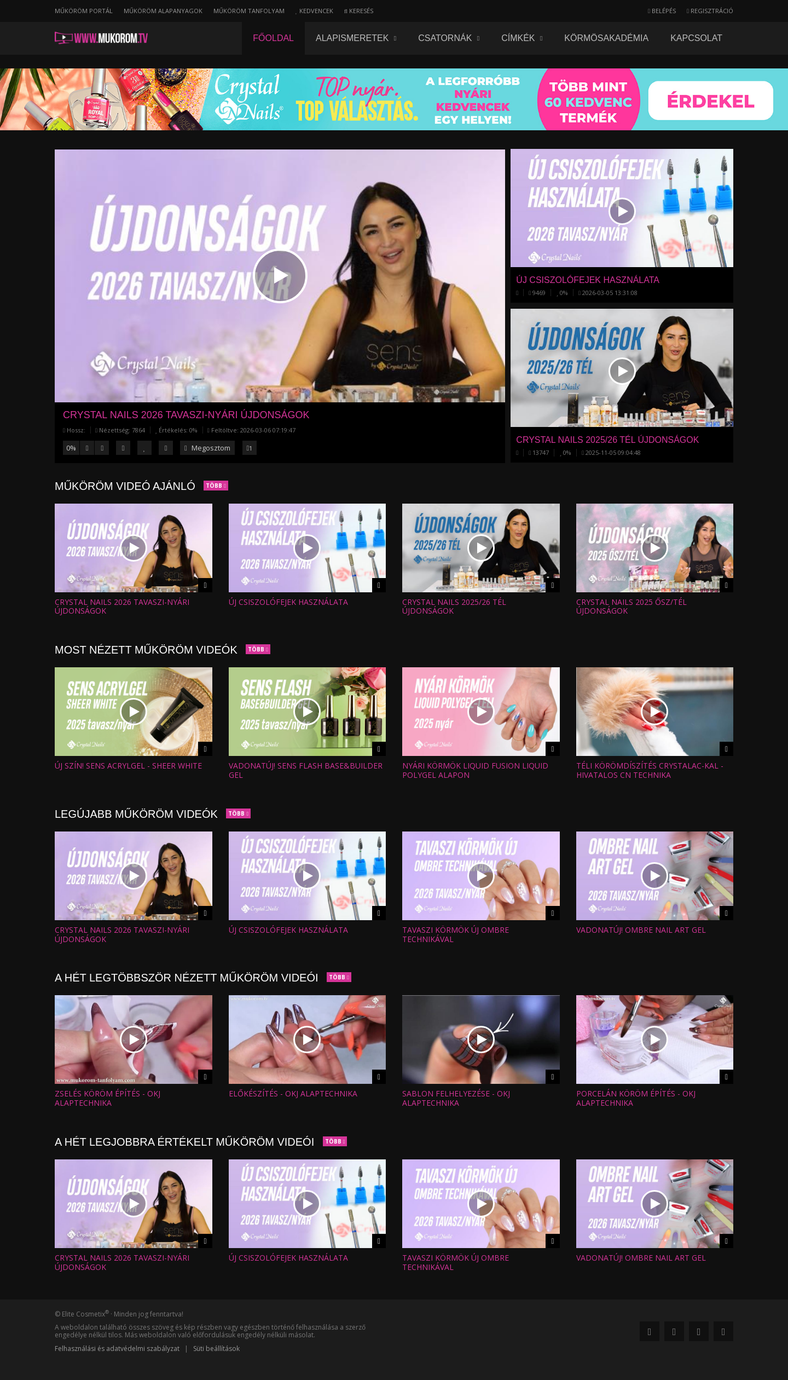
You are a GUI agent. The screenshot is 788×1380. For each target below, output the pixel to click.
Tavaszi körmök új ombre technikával (455, 934)
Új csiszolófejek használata (288, 602)
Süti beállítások (216, 1348)
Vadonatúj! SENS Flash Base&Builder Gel (306, 770)
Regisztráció (710, 11)
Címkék (521, 38)
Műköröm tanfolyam (249, 11)
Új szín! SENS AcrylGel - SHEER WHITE (128, 765)
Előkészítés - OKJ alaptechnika (293, 1093)
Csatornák (448, 38)
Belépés (662, 11)
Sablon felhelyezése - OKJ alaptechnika (456, 1098)
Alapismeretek (356, 38)
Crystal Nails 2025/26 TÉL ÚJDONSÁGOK (454, 606)
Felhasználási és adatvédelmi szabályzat (117, 1348)
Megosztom (207, 448)
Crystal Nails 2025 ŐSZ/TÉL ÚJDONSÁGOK (631, 606)
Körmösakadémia (606, 38)
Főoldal (273, 38)
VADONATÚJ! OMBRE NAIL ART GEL (641, 930)
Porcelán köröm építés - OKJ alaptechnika (636, 1098)
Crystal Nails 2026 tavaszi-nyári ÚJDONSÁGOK (186, 414)
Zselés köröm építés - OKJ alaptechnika (107, 1098)
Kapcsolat (696, 38)
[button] (280, 275)
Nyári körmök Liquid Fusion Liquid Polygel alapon (475, 770)
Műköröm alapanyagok (163, 11)
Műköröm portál (84, 11)
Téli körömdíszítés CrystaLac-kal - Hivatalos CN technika (649, 770)
